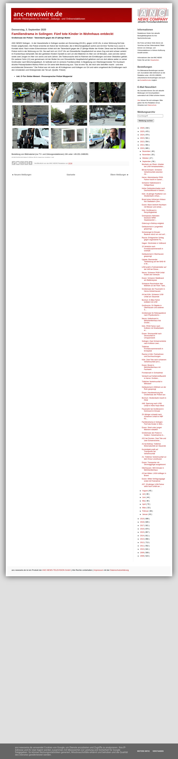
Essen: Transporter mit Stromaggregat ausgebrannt (154, 463)
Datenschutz (152, 105)
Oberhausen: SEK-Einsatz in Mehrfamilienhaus (153, 469)
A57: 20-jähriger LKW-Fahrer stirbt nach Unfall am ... (153, 485)
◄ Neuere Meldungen (21, 174)
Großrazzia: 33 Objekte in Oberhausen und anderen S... (153, 307)
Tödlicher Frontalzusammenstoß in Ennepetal (152, 349)
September (146, 161)
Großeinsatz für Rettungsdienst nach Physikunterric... (154, 314)
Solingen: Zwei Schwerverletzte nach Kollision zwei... (154, 342)
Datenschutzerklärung (119, 570)
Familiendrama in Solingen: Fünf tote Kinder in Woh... (153, 423)
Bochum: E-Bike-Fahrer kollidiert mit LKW (151, 301)
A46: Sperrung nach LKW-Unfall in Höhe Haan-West (153, 404)
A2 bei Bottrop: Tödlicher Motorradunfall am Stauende (154, 445)
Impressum (98, 570)
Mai (144, 501)
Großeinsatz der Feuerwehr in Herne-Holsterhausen (153, 290)
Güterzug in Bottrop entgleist (153, 223)
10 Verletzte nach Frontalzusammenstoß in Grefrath (152, 249)
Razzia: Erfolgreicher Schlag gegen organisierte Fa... (153, 239)
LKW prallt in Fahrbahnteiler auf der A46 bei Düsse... (154, 268)
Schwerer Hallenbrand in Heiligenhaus (151, 184)
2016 (142, 529)
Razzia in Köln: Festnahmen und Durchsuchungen (153, 355)
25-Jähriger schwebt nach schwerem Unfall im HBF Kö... (152, 416)
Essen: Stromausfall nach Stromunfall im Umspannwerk (152, 336)
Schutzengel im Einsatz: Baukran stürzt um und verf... (154, 233)
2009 (142, 553)
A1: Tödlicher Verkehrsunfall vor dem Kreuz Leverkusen (154, 458)
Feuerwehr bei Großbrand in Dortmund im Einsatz (153, 410)
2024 (142, 135)
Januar (145, 514)
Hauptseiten (155, 60)
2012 (142, 542)
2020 (142, 148)
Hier (138, 100)
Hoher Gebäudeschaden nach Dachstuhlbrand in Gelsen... (153, 189)
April (144, 504)
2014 (142, 536)
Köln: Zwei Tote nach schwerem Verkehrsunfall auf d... (154, 361)
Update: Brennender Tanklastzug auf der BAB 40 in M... (153, 262)
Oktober (145, 158)
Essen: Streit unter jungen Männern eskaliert (152, 429)
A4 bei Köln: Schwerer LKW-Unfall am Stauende (153, 295)
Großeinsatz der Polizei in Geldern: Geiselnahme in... (153, 434)
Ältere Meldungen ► (119, 174)
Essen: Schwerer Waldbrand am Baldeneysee (153, 279)
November (146, 155)
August (145, 491)
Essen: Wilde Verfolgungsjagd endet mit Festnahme (153, 480)
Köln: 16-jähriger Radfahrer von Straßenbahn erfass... (154, 195)
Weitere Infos (143, 751)
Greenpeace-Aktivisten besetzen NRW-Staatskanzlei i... (150, 218)
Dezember (146, 151)
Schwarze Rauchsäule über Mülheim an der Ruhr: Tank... (154, 285)
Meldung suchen (146, 121)
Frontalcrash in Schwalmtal (152, 373)
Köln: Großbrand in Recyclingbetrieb (149, 211)
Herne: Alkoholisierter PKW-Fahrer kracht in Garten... (152, 178)
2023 (142, 138)
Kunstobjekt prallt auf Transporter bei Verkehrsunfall (150, 451)
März (144, 508)
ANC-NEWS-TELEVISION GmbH (56, 570)
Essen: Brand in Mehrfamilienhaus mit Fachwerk (151, 367)
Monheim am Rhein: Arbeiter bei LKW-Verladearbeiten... (153, 165)
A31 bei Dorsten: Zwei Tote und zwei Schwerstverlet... (154, 439)
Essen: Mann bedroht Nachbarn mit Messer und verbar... (154, 206)
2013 (142, 539)
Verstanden (158, 751)
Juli (143, 494)
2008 (142, 556)
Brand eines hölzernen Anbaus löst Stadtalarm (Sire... (153, 200)
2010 (142, 549)
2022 (142, 142)
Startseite (71, 174)
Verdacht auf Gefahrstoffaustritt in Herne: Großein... (154, 377)
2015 (142, 532)
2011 (142, 546)
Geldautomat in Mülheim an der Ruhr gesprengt (154, 388)
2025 (142, 131)
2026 (142, 128)
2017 (142, 526)
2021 (142, 145)
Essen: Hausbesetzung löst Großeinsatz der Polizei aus (153, 394)
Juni (144, 497)
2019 (142, 519)
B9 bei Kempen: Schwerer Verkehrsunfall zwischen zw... (152, 172)
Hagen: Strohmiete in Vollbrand (154, 243)
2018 (142, 522)
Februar (145, 511)
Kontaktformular (145, 80)
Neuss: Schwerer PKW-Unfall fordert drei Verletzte (153, 274)
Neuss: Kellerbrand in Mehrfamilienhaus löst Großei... (151, 321)
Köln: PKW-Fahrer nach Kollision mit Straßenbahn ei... (153, 328)
